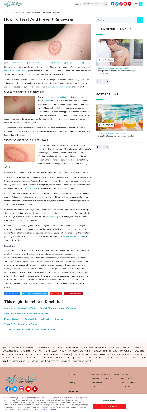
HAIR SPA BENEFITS (28, 340)
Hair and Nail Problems (130, 380)
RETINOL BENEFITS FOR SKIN (119, 347)
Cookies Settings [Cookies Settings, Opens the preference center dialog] (109, 404)
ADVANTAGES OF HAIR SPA (55, 344)
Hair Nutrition (126, 371)
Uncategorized (18, 13)
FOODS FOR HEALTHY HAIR (79, 344)
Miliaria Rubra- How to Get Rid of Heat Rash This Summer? (34, 311)
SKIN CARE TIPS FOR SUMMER (58, 354)
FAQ (70, 380)
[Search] (105, 4)
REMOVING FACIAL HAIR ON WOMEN (89, 351)
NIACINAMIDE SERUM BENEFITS (69, 340)
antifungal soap (48, 213)
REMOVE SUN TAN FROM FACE (105, 344)
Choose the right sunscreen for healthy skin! (26, 306)
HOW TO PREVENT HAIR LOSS (60, 351)
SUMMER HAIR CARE (81, 354)
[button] (102, 81)
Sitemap (72, 375)
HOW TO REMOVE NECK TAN (117, 351)
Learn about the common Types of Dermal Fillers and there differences (40, 301)
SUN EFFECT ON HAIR (17, 354)
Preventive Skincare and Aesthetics (104, 367)
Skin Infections (96, 375)
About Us (72, 367)
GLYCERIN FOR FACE (46, 340)
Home (6, 13)
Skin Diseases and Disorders (101, 371)
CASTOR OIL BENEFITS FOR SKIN (21, 347)
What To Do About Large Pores (20, 317)
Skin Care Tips (96, 380)
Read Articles (109, 60)
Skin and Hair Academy (64, 233)
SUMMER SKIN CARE (36, 354)
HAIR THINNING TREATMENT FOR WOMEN (53, 347)
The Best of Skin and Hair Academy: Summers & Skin (30, 322)
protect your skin (27, 184)
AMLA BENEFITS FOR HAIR (31, 344)
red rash (47, 101)
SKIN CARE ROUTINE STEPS (120, 340)
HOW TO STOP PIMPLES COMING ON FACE (89, 347)
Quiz (70, 371)
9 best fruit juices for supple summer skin (118, 136)
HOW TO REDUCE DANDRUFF (95, 340)
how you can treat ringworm (53, 87)
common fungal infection (14, 71)
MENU (136, 4)
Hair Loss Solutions (128, 375)
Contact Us (73, 384)
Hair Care (124, 367)
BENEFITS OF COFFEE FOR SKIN (33, 351)
